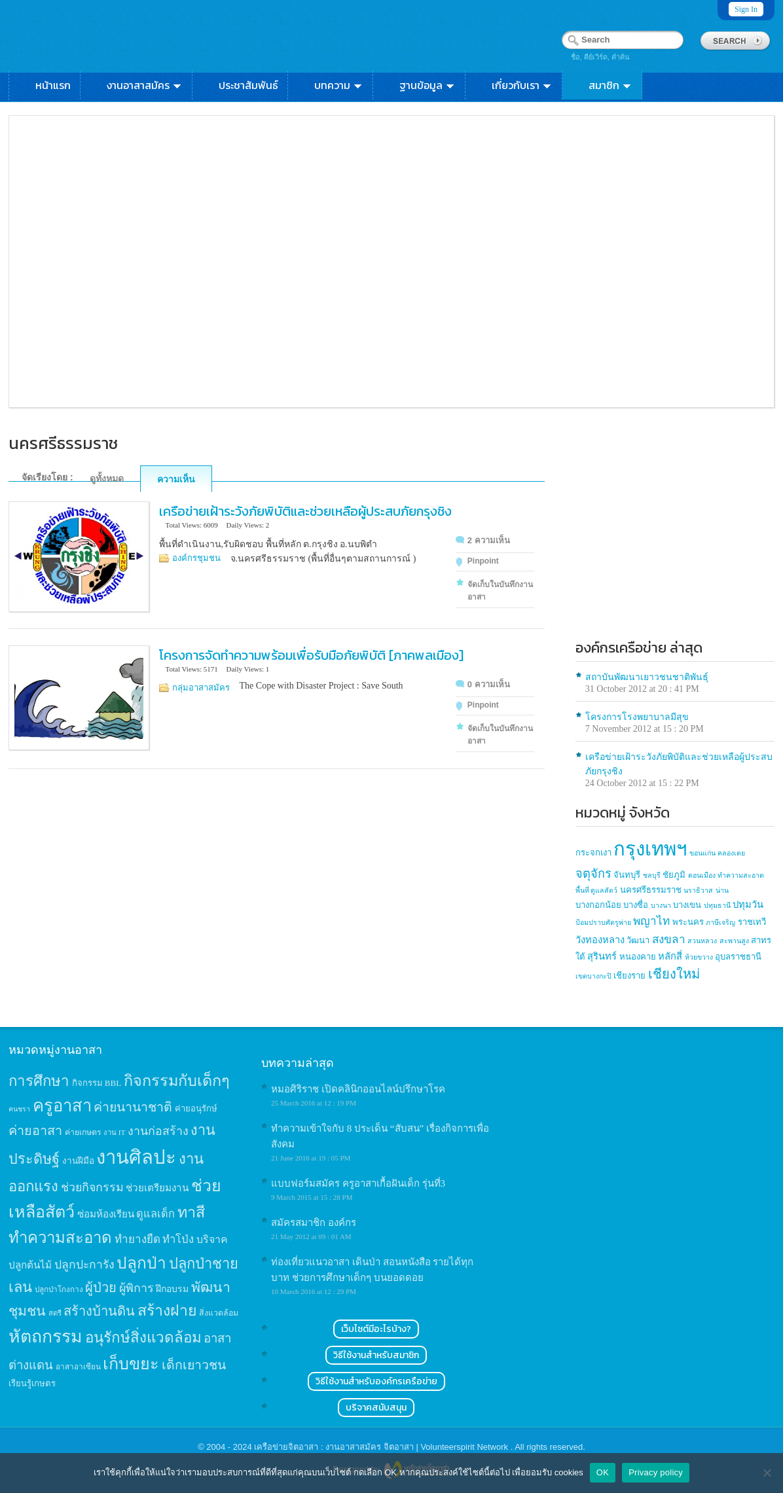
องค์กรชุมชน (196, 558)
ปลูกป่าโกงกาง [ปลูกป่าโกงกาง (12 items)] (59, 1290)
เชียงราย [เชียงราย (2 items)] (629, 975)
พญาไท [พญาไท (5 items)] (651, 921)
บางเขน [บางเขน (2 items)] (687, 905)
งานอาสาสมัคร (145, 85)
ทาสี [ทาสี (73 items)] (191, 1212)
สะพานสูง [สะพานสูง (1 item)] (734, 940)
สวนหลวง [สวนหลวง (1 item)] (702, 940)
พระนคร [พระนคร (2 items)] (688, 922)
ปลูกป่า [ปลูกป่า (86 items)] (141, 1263)
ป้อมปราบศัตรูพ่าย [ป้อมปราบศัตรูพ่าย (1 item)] (603, 922)
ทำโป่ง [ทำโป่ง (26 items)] (178, 1239)
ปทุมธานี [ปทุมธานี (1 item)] (717, 905)
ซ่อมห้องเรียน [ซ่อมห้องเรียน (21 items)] (105, 1213)
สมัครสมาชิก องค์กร (313, 1222)
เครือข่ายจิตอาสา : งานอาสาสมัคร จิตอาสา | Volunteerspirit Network (382, 1447)
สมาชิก (610, 85)
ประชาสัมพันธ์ (248, 85)
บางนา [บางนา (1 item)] (661, 905)
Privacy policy (655, 1472)
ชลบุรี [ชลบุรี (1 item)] (652, 875)
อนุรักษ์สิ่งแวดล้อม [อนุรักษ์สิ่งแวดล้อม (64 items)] (143, 1337)
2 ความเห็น (488, 540)
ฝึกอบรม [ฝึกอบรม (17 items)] (172, 1289)
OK (602, 1472)
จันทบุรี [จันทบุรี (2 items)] (626, 875)
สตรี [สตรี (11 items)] (55, 1313)
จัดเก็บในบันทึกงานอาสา (500, 591)
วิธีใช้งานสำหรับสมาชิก (376, 1355)
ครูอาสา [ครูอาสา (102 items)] (62, 1105)
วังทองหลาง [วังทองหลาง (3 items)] (600, 940)
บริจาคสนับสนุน (376, 1407)
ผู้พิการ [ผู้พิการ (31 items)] (136, 1288)
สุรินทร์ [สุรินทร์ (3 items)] (602, 956)
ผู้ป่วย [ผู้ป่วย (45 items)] (101, 1287)
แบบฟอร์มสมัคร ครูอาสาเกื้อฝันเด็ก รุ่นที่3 (358, 1183)
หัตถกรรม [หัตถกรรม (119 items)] (45, 1336)
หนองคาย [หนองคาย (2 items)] (637, 957)
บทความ (338, 85)
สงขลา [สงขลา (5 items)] (668, 939)
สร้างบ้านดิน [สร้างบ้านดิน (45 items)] (99, 1311)
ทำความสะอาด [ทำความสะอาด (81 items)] (60, 1237)
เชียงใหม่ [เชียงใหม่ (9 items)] (674, 974)
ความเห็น (176, 479)
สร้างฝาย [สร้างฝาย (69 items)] (167, 1310)
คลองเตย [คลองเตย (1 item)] (731, 853)
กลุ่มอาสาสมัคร (201, 688)
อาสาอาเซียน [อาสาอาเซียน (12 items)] (78, 1367)
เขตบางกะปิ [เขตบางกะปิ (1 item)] (593, 976)
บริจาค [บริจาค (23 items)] (212, 1239)
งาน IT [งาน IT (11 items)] (114, 1132)
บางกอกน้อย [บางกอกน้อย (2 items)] (598, 905)
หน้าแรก (53, 85)
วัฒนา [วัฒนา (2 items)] (638, 940)
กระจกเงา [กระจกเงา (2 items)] (593, 852)
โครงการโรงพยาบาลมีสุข (637, 717)
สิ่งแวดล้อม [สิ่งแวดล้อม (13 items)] (218, 1313)
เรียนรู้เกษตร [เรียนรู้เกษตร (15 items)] (32, 1383)
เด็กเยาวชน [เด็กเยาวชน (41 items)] (194, 1365)
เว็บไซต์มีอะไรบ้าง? (376, 1329)
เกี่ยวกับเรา (522, 85)
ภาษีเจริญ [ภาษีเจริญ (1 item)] (720, 922)
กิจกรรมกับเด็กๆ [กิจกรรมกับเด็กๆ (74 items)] (177, 1080)
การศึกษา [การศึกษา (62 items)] (39, 1081)
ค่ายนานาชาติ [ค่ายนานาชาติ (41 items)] (133, 1107)
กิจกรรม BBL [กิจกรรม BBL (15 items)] (97, 1083)
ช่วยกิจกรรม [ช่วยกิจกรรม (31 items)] (92, 1187)
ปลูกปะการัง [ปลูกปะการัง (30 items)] (84, 1264)
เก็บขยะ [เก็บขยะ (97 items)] (131, 1364)
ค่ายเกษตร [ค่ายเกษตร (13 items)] (83, 1132)
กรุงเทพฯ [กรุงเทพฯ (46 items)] (650, 848)
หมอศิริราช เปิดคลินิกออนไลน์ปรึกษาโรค (358, 1089)
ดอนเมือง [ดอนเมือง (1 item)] (702, 875)
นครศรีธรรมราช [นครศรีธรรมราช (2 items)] (651, 890)
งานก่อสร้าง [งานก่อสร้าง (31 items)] (158, 1131)
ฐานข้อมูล (427, 85)
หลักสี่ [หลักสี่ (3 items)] (670, 956)
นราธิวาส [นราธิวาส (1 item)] (698, 890)
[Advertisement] (674, 539)
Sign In (746, 9)
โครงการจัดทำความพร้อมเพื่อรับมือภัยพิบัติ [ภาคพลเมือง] (311, 655)
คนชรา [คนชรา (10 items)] (19, 1109)
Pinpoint (483, 561)
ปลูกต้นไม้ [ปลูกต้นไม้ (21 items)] (30, 1264)
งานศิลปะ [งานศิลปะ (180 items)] (136, 1157)
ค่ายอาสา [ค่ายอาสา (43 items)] (35, 1130)
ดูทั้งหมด (107, 478)
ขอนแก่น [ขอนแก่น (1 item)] (702, 853)
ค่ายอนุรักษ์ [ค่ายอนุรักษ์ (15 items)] (196, 1108)
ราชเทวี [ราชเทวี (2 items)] (752, 922)
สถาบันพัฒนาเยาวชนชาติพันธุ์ (646, 677)
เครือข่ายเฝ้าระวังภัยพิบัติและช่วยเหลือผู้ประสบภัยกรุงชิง (305, 511)
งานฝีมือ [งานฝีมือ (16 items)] (78, 1161)
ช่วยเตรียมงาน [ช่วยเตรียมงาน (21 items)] (157, 1187)
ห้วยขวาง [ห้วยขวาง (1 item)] (699, 957)
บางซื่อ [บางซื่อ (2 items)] (635, 905)
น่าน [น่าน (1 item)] (722, 890)
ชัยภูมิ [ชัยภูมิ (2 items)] (674, 875)
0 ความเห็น (488, 684)
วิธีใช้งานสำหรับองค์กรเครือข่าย (376, 1381)
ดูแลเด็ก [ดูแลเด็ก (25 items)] (155, 1214)
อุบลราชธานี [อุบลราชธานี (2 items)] (738, 957)
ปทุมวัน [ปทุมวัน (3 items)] (748, 904)
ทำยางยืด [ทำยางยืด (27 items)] (137, 1239)
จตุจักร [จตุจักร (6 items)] (593, 873)
